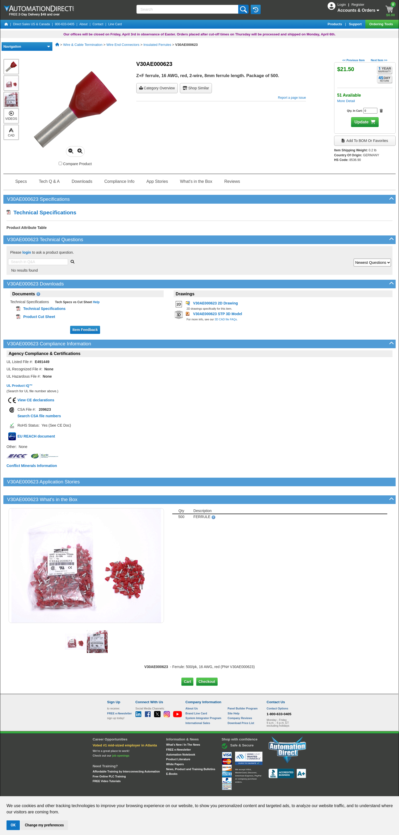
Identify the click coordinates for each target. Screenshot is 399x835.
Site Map (118, 791)
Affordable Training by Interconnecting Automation (126, 753)
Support (356, 24)
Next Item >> (379, 60)
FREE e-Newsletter (178, 731)
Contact (98, 24)
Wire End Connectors (122, 45)
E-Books (171, 756)
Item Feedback (85, 330)
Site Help (234, 695)
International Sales (198, 705)
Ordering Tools (381, 24)
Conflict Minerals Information (32, 466)
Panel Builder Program (242, 690)
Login (342, 5)
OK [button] (13, 825)
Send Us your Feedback (143, 791)
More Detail (346, 101)
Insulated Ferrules (157, 45)
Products (335, 24)
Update (361, 122)
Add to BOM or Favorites (365, 141)
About (83, 24)
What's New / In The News (183, 726)
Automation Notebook (180, 736)
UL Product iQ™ (20, 386)
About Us (192, 690)
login (26, 252)
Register (357, 5)
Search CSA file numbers (39, 416)
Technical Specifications (41, 212)
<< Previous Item (353, 60)
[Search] (188, 9)
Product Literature (178, 741)
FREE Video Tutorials (107, 763)
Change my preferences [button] (44, 825)
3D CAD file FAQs (226, 319)
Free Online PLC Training (109, 758)
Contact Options (277, 690)
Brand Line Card (196, 695)
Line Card (115, 24)
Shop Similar (196, 88)
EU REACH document (36, 436)
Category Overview (157, 88)
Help (96, 302)
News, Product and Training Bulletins (190, 751)
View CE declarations (35, 400)
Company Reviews (240, 700)
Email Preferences (195, 791)
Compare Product (75, 164)
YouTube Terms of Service (267, 791)
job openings (120, 737)
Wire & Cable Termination (82, 45)
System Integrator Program (203, 700)
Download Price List (241, 705)
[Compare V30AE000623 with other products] (60, 163)
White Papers (175, 746)
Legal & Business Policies (229, 791)
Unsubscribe (172, 791)
